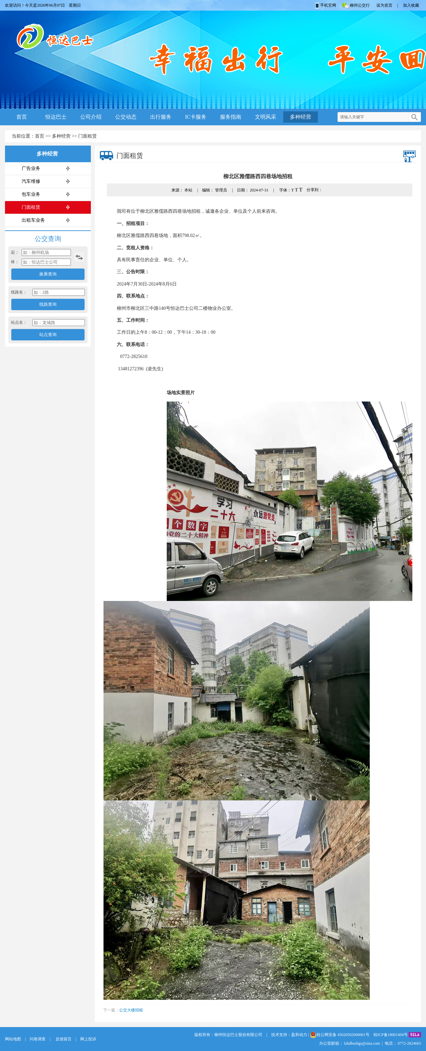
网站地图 (13, 1039)
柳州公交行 (355, 5)
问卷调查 (38, 1039)
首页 (21, 117)
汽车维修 (31, 181)
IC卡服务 (195, 117)
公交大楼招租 (131, 1010)
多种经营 (300, 117)
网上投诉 (88, 1039)
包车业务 (31, 194)
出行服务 (160, 117)
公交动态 (125, 117)
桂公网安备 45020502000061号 (339, 1034)
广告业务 (31, 168)
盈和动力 (299, 1034)
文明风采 (265, 117)
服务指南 (230, 117)
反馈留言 (63, 1039)
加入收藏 (411, 5)
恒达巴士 (56, 117)
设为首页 (384, 5)
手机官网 (325, 5)
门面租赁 (87, 136)
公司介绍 (91, 117)
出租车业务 (33, 220)
